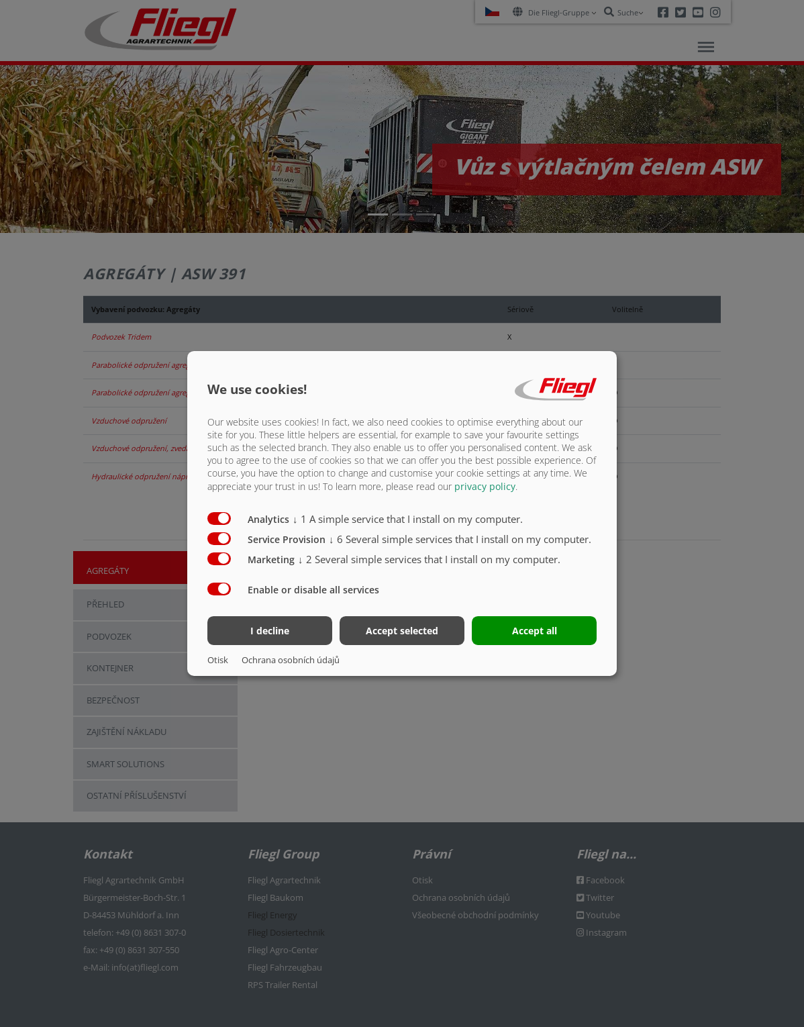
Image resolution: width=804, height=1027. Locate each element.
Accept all (534, 630)
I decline (269, 630)
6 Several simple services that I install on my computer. (460, 538)
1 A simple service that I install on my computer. (408, 518)
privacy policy (484, 485)
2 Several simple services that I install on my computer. (429, 558)
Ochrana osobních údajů (291, 660)
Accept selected (402, 630)
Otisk (217, 660)
